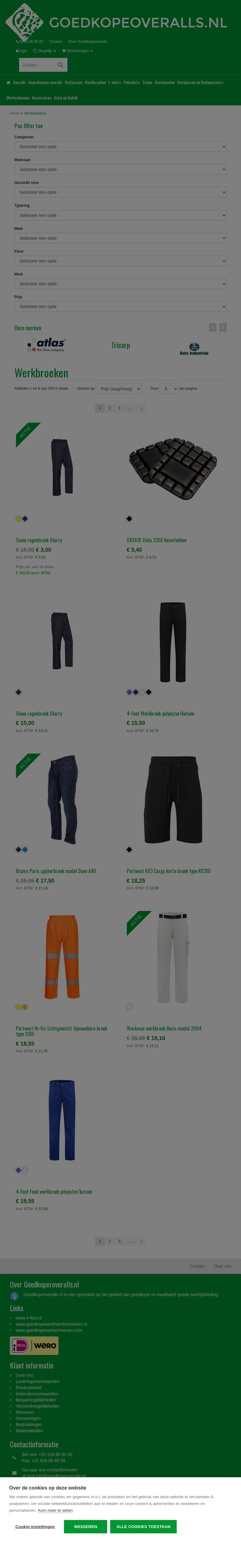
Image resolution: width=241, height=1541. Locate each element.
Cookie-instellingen (35, 1526)
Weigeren (85, 1526)
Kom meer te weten (55, 1510)
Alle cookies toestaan (143, 1526)
